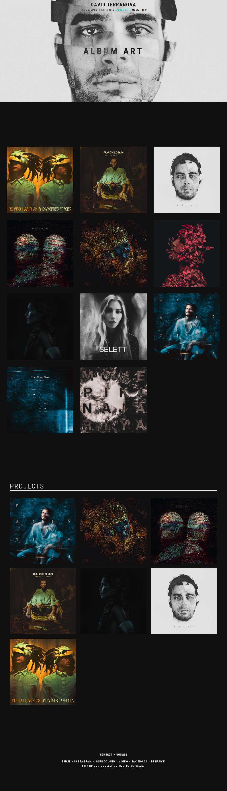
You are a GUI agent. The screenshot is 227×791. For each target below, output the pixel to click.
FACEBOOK (140, 761)
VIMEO (123, 761)
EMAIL (66, 761)
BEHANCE (158, 761)
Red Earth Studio (132, 766)
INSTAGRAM (83, 761)
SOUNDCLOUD (105, 761)
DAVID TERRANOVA (113, 4)
